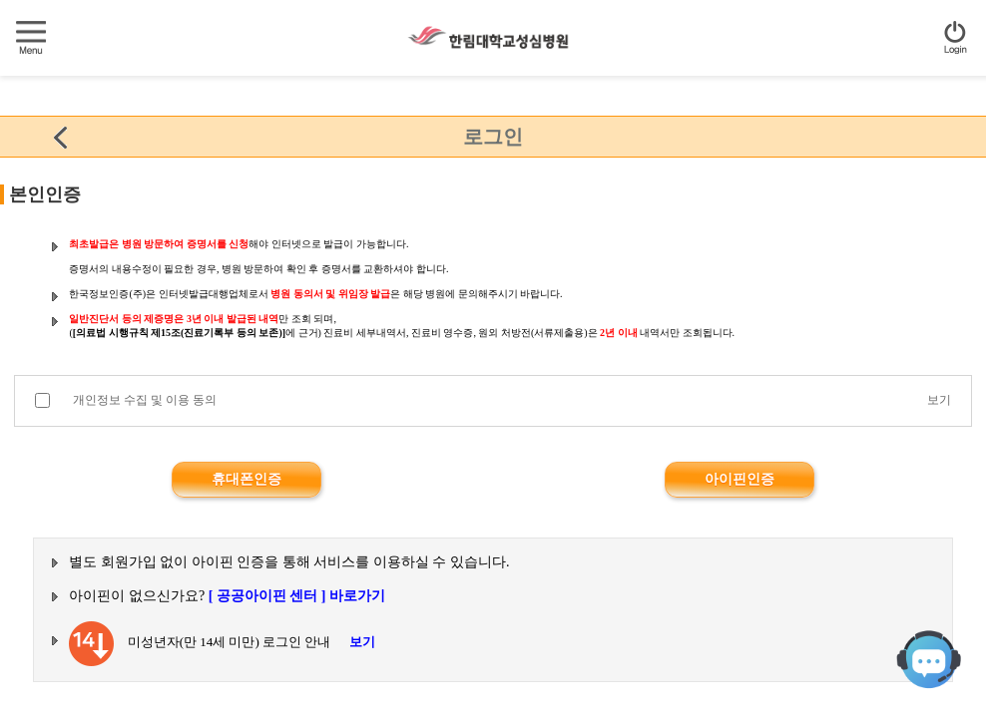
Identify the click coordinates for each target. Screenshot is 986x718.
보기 (939, 400)
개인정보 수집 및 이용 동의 (145, 400)
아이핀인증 (739, 479)
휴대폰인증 (246, 479)
